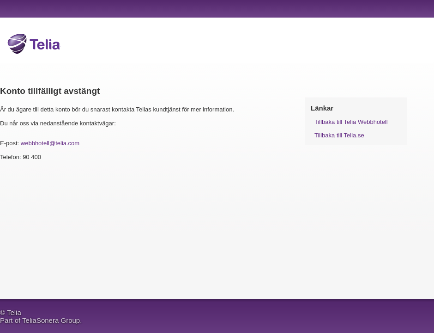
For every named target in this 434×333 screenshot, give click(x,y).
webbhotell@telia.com (50, 143)
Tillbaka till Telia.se (339, 135)
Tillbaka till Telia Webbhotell (351, 121)
